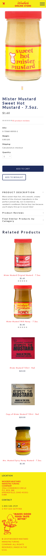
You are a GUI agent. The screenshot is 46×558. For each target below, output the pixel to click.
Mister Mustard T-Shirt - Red (22, 368)
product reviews (21, 121)
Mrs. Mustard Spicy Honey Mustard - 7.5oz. (22, 460)
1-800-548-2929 (10, 506)
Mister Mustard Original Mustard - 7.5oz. (22, 275)
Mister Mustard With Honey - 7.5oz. (22, 321)
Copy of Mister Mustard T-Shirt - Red (22, 414)
